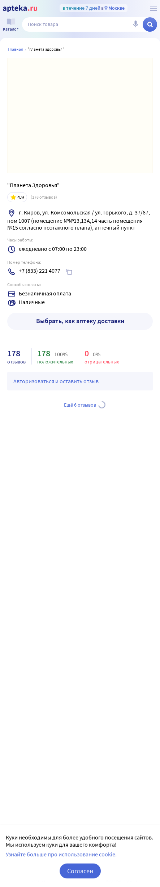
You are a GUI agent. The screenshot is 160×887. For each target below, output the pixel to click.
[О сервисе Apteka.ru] (153, 8)
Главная (15, 49)
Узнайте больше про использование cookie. (61, 865)
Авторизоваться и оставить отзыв (56, 381)
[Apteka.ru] (20, 8)
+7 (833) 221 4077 (39, 270)
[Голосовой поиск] (135, 24)
